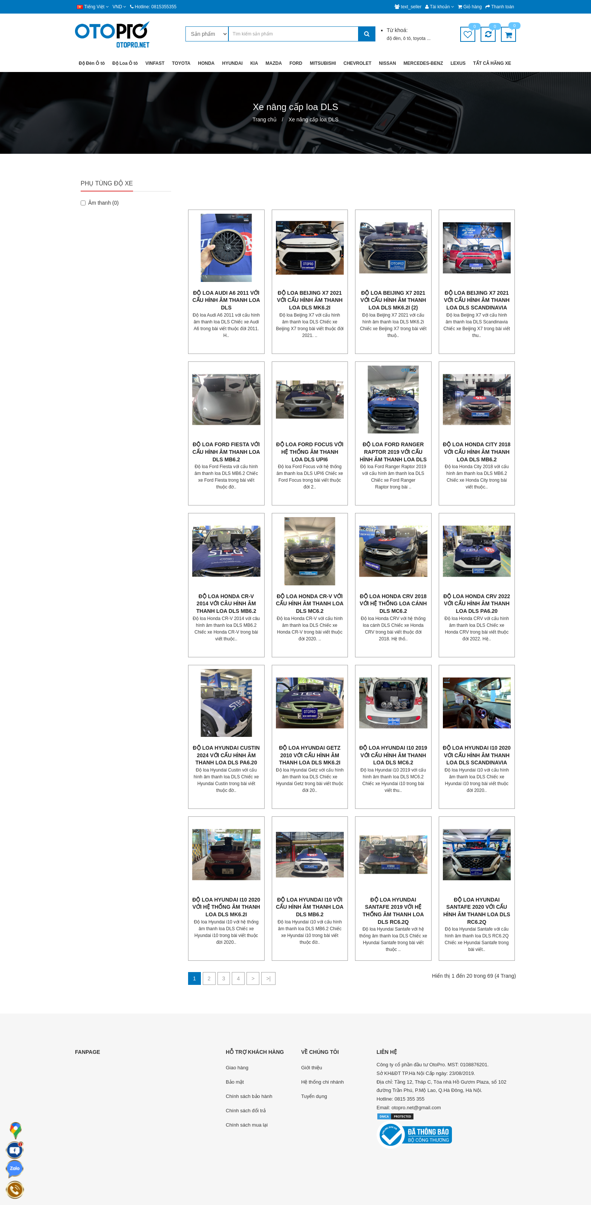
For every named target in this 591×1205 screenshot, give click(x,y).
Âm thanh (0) (100, 203)
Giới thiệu (311, 1067)
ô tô (407, 38)
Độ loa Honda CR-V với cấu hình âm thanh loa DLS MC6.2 (309, 603)
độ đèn (394, 38)
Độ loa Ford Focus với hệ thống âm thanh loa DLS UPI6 (309, 451)
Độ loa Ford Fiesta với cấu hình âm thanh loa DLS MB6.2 (226, 451)
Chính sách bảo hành (249, 1096)
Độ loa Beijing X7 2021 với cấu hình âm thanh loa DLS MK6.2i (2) (393, 300)
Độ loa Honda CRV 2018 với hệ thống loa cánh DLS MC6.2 (393, 603)
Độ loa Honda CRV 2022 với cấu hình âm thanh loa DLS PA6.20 (476, 603)
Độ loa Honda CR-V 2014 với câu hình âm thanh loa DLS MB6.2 (226, 603)
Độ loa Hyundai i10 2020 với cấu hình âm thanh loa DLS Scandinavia (477, 755)
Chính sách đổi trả (246, 1110)
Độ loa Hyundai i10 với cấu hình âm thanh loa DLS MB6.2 (309, 907)
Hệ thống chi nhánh (322, 1082)
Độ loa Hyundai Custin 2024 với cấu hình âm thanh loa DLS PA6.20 (226, 755)
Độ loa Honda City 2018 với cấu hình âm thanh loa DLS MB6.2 (476, 451)
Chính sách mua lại (247, 1125)
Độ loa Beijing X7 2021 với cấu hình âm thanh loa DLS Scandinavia (477, 300)
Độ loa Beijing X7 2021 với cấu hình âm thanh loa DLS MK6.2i (310, 300)
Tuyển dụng (314, 1096)
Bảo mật (235, 1082)
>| (268, 978)
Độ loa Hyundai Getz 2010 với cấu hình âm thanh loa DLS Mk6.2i (309, 755)
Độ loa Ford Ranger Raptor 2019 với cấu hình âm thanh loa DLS (393, 451)
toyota (420, 38)
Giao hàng (237, 1067)
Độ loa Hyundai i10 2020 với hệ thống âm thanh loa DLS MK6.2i (226, 907)
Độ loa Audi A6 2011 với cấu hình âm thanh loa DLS (226, 300)
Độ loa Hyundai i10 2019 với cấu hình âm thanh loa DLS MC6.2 (393, 755)
